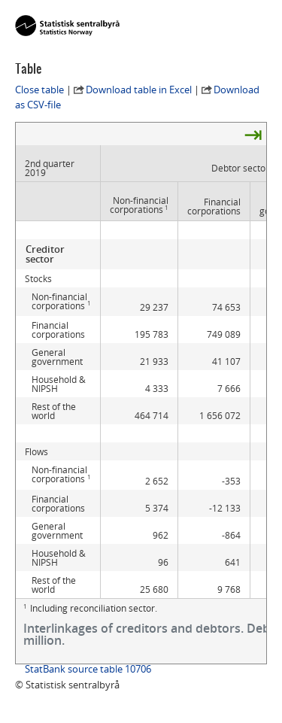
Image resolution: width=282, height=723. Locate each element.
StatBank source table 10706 (88, 669)
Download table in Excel (139, 89)
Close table (39, 89)
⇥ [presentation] (253, 134)
